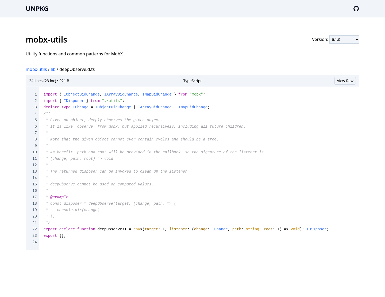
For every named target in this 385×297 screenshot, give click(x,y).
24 (34, 242)
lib (53, 69)
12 (34, 165)
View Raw (345, 80)
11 (34, 159)
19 (34, 210)
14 (34, 178)
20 (34, 216)
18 (34, 203)
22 (34, 229)
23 (34, 236)
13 (34, 171)
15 (34, 184)
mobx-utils (36, 69)
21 (34, 223)
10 (34, 152)
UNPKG (37, 8)
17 (34, 197)
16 (34, 191)
